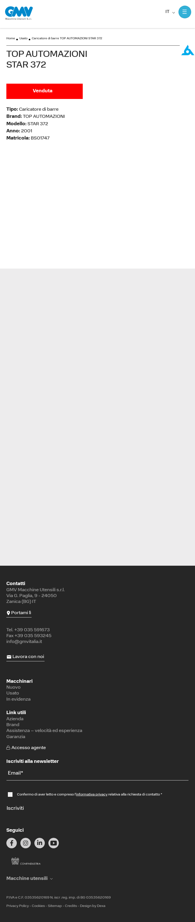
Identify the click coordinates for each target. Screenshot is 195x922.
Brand (12, 725)
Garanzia (15, 737)
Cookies (38, 906)
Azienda (14, 719)
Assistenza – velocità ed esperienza (44, 730)
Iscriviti (15, 808)
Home (10, 38)
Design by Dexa (92, 906)
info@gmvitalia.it (24, 641)
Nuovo (13, 687)
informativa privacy (91, 795)
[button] (29, 879)
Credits (71, 906)
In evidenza (18, 699)
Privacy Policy (17, 906)
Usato (23, 38)
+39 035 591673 (32, 630)
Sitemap (55, 906)
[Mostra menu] (184, 12)
